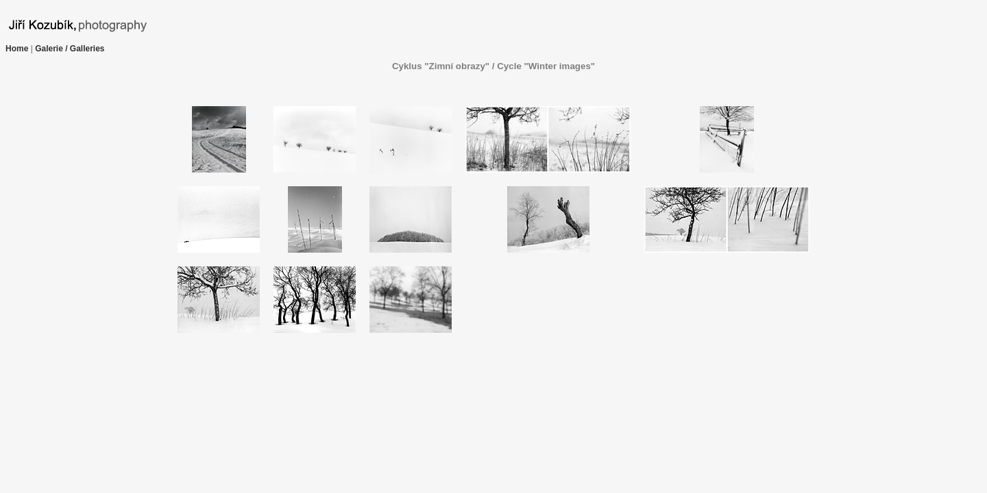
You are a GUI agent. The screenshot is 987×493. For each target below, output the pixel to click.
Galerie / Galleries (69, 48)
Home (16, 48)
